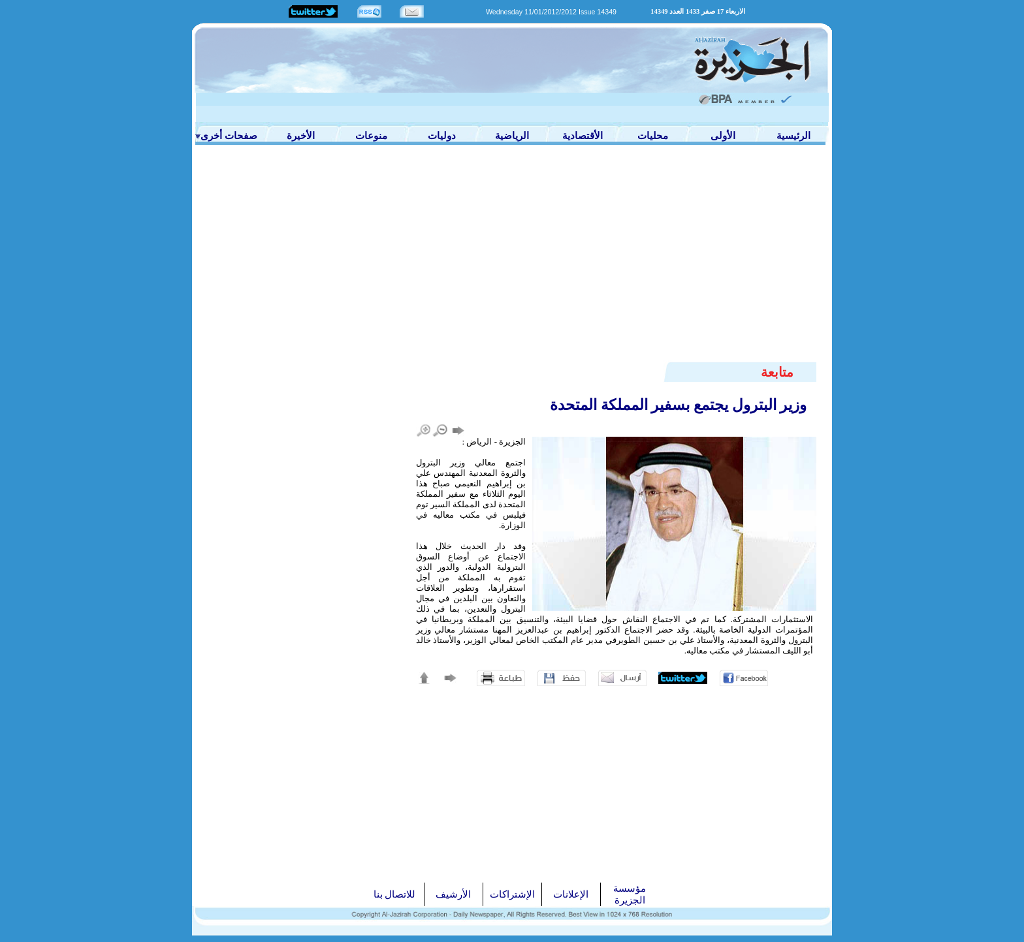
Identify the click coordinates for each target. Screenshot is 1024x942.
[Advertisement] (512, 262)
